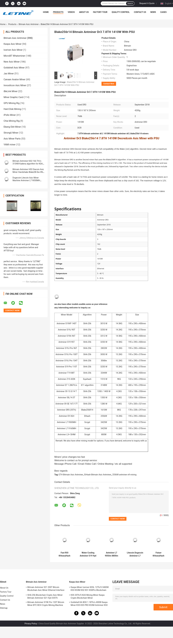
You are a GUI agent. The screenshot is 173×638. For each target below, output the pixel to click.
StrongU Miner (11, 132)
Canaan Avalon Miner (14, 79)
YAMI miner (9, 144)
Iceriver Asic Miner (13, 49)
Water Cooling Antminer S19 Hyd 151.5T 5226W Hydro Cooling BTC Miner (88, 554)
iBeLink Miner (10, 91)
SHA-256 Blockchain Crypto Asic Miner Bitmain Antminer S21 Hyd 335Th (45, 596)
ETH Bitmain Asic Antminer (71, 474)
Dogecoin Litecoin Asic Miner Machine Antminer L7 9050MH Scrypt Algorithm (26, 180)
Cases (163, 12)
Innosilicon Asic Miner (15, 85)
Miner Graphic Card (13, 97)
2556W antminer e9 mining (124, 474)
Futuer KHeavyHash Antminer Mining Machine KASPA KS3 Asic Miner (158, 554)
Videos (71, 12)
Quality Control (121, 12)
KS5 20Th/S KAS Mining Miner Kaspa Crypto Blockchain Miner (88, 596)
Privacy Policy (31, 623)
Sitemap (3, 608)
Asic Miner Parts (12, 138)
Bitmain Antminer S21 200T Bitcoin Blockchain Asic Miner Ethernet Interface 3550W (45, 589)
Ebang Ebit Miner (12, 126)
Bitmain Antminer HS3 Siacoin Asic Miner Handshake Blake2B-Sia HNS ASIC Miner (28, 172)
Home (46, 12)
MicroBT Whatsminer (14, 55)
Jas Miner (9, 73)
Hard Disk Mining (12, 109)
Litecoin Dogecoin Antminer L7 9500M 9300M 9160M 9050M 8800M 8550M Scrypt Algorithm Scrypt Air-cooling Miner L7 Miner (135, 554)
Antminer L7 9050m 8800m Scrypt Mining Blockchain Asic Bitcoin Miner (111, 554)
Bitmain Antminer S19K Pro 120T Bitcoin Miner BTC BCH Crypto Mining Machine (45, 603)
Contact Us (140, 12)
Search (130, 3)
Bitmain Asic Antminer (29, 24)
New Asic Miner (12, 61)
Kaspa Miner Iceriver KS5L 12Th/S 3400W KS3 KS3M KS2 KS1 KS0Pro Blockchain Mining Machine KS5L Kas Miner (90, 589)
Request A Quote (146, 3)
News (153, 12)
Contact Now (108, 84)
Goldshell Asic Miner (14, 67)
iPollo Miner (10, 115)
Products (58, 12)
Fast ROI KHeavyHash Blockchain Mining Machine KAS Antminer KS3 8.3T (64, 554)
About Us (84, 12)
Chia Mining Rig (12, 121)
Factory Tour (100, 12)
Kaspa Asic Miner (12, 44)
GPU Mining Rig (11, 103)
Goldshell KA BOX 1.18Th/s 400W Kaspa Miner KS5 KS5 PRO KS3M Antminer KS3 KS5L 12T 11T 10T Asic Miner (89, 604)
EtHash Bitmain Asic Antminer (97, 474)
